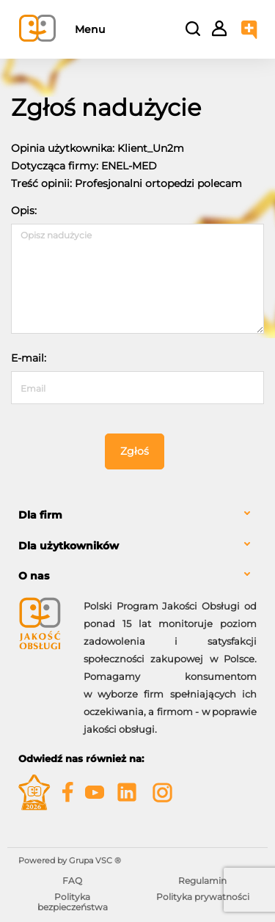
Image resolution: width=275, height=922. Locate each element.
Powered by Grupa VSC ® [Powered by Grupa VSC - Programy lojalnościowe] (69, 860)
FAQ (72, 880)
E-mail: (28, 358)
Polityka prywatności (202, 896)
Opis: (24, 210)
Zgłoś (134, 451)
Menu (90, 29)
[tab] (137, 515)
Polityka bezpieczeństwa (72, 901)
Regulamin (202, 880)
